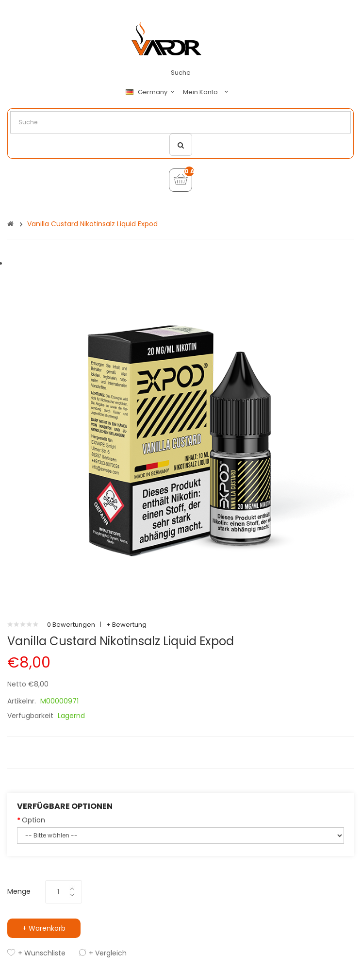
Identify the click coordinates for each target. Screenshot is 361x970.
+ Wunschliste (42, 953)
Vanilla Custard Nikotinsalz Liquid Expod (92, 224)
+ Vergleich (108, 953)
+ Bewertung (126, 624)
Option (33, 820)
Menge (19, 891)
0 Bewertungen (71, 624)
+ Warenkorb (44, 928)
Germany (151, 92)
